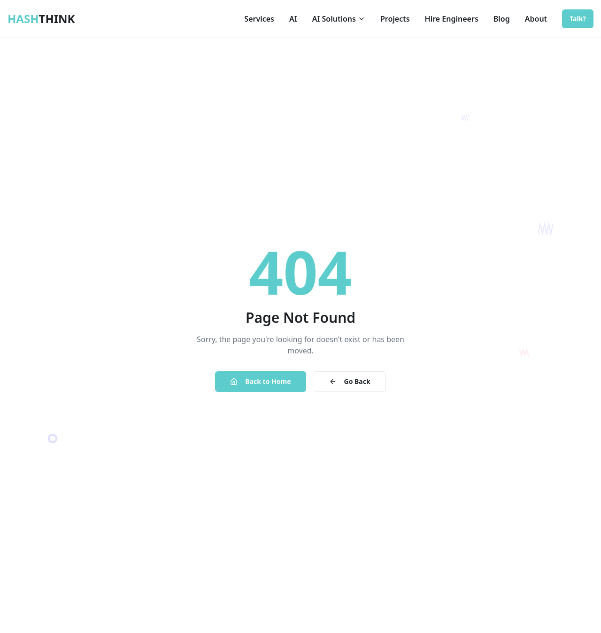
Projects (395, 19)
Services (259, 19)
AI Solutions (338, 19)
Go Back (349, 381)
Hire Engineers (451, 19)
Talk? (578, 18)
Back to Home (260, 381)
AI (293, 19)
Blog (501, 19)
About (536, 19)
